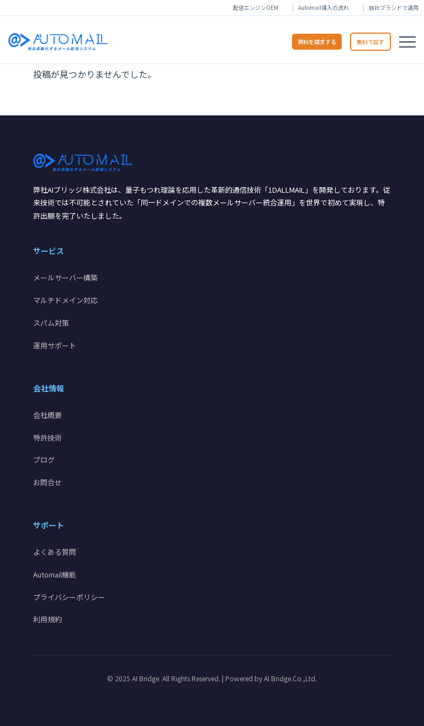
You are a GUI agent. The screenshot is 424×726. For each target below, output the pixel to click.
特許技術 (47, 437)
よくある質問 (54, 552)
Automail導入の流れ (323, 7)
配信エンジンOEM (255, 7)
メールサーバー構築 (65, 277)
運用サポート (54, 345)
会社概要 (47, 415)
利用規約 (47, 619)
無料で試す (370, 42)
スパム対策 (51, 322)
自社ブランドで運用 (393, 7)
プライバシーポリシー (69, 597)
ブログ (44, 459)
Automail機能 (54, 574)
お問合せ (47, 482)
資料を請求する (317, 42)
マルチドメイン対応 (65, 300)
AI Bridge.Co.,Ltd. (290, 678)
